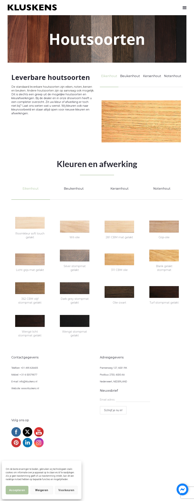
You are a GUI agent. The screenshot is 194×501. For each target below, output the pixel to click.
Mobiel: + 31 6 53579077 (24, 374)
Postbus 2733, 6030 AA (112, 374)
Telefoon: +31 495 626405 (24, 367)
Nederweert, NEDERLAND (113, 381)
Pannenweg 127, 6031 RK (113, 367)
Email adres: (108, 399)
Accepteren (17, 490)
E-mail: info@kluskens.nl (24, 381)
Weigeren (41, 490)
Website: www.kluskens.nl (25, 388)
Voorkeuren (66, 490)
